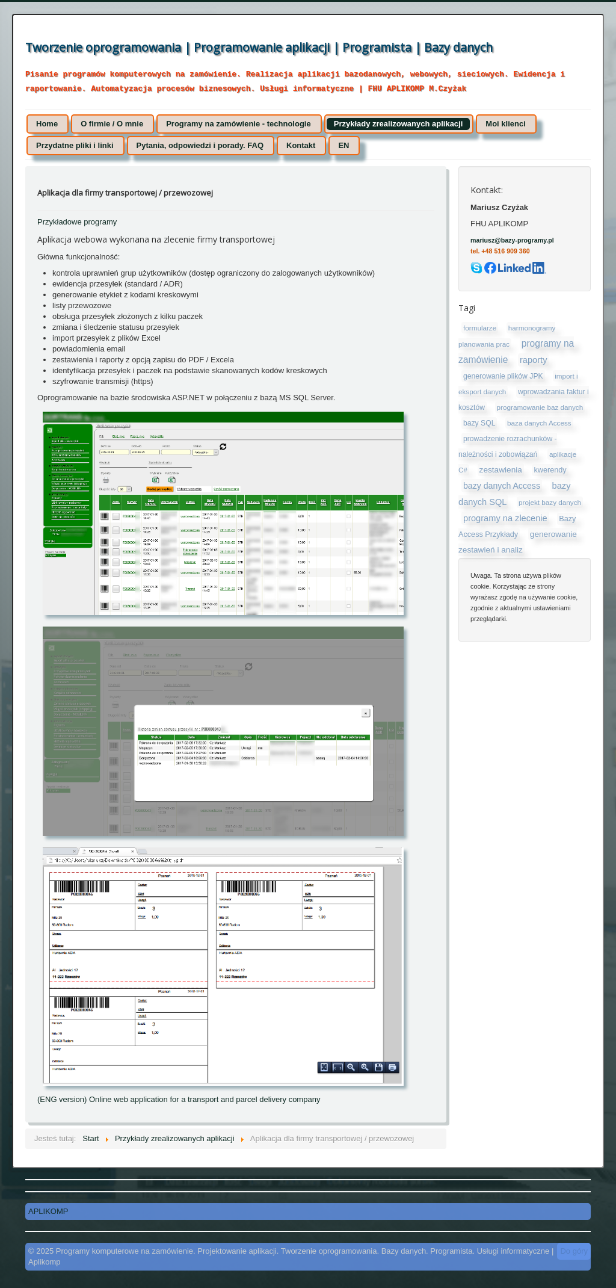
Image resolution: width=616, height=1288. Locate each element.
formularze (479, 328)
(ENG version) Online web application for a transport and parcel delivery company (178, 1099)
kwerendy (550, 470)
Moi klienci (505, 123)
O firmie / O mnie (112, 123)
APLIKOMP (48, 1211)
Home (47, 123)
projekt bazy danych (550, 502)
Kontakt (300, 145)
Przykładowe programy (77, 221)
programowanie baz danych (540, 407)
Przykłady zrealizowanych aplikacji (398, 123)
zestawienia (500, 469)
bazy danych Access (501, 486)
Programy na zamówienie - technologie (238, 123)
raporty (533, 360)
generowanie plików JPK (503, 376)
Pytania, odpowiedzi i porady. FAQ (200, 145)
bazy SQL (479, 423)
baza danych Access (539, 423)
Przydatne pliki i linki (75, 145)
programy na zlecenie (505, 518)
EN (343, 145)
